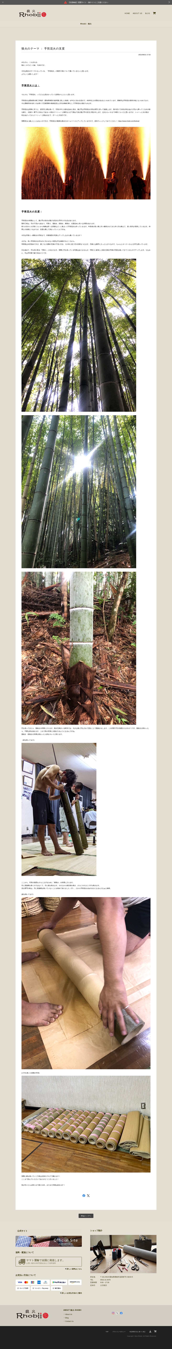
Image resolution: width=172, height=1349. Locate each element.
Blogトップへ (86, 1216)
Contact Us (69, 1321)
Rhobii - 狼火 (86, 24)
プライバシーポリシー (119, 1331)
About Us (137, 13)
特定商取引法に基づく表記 (137, 1331)
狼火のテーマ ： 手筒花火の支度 (43, 48)
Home (127, 13)
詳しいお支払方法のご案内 (72, 1293)
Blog (147, 13)
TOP (107, 1331)
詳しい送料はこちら (74, 1269)
